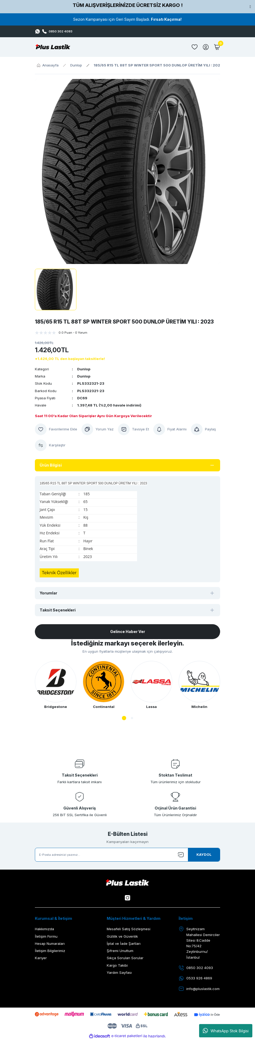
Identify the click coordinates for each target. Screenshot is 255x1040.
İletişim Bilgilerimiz (50, 951)
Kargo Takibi (117, 965)
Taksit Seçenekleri (58, 610)
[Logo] (53, 47)
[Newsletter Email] (127, 855)
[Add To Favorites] (56, 429)
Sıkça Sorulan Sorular (125, 958)
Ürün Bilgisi (51, 465)
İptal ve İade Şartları (124, 943)
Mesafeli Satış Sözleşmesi (128, 929)
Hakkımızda (44, 929)
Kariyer (41, 958)
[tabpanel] (56, 685)
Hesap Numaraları (50, 943)
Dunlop (84, 369)
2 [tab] (132, 718)
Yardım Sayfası (119, 972)
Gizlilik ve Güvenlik (122, 936)
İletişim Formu (46, 936)
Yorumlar (48, 593)
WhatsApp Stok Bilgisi (226, 1031)
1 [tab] (124, 718)
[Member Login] (206, 47)
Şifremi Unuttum (120, 951)
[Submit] (204, 854)
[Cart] (217, 47)
